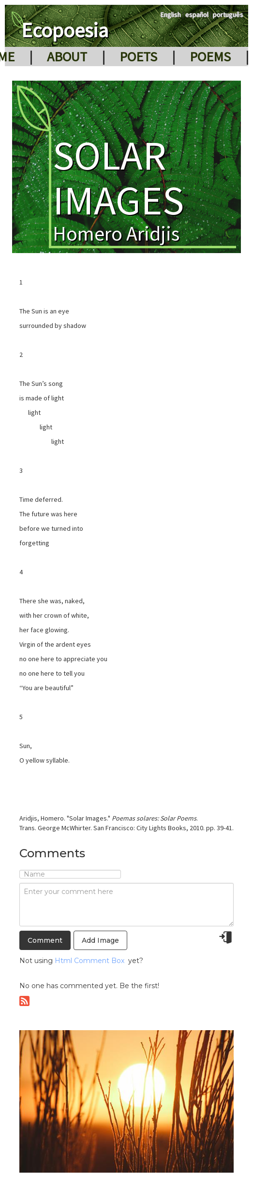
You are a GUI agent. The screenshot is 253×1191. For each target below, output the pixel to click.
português (228, 14)
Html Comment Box (89, 960)
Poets (138, 56)
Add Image (100, 940)
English (171, 14)
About (67, 56)
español (196, 14)
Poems (210, 56)
